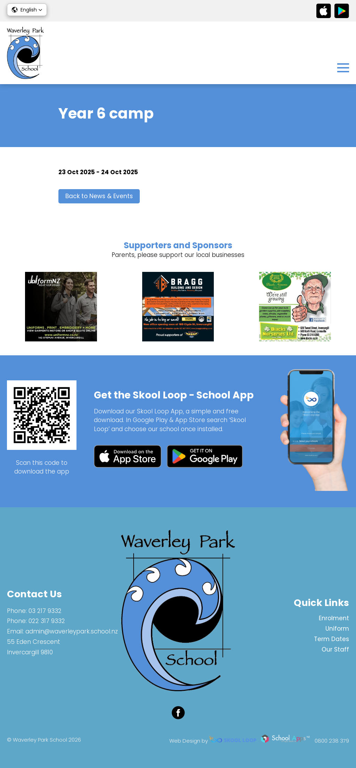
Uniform (337, 628)
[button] (26, 10)
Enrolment (334, 618)
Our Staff (335, 649)
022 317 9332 (47, 621)
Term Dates (331, 639)
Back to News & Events (99, 196)
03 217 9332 (45, 611)
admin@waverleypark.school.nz (71, 631)
